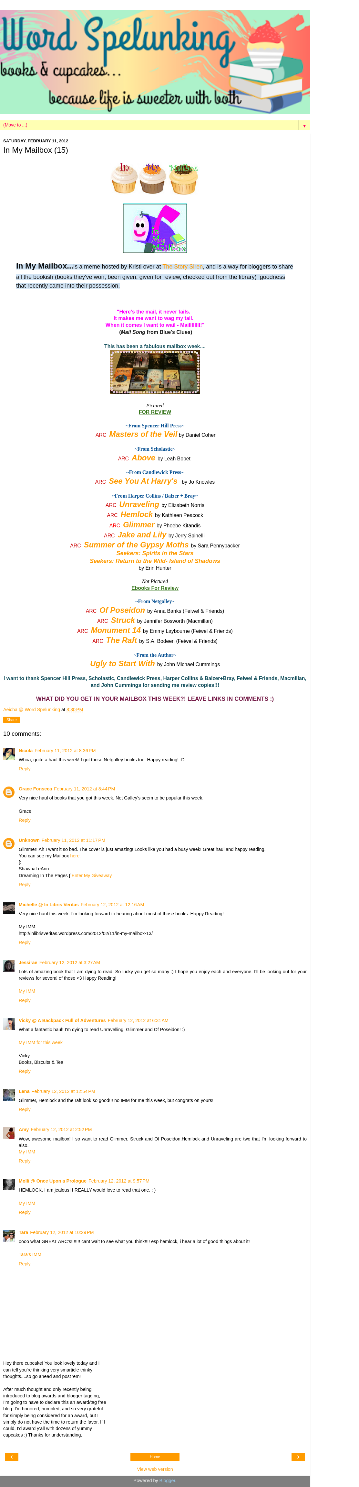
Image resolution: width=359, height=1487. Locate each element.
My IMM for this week (41, 1042)
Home (155, 1457)
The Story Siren (182, 266)
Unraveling (139, 504)
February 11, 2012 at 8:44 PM (84, 788)
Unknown (29, 840)
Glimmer (138, 524)
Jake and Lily (142, 534)
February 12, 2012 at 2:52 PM (61, 1129)
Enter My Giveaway (92, 875)
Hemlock (136, 514)
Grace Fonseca (35, 788)
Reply (25, 768)
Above (143, 457)
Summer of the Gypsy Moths (136, 544)
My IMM (27, 991)
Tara (23, 1232)
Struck (123, 620)
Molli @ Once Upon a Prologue (53, 1181)
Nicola (26, 750)
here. (75, 855)
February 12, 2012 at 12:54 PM (63, 1091)
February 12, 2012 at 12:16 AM (112, 904)
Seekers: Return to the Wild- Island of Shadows (155, 561)
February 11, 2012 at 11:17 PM (73, 840)
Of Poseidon (122, 610)
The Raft (121, 640)
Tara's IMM (30, 1254)
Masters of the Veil (143, 434)
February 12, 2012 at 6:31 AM (138, 1020)
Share (11, 720)
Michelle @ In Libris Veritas (49, 904)
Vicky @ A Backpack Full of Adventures (62, 1020)
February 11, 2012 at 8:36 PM (65, 750)
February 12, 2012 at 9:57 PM (118, 1181)
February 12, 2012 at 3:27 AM (69, 962)
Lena (24, 1091)
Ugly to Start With (122, 663)
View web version (155, 1469)
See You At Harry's (144, 481)
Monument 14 (116, 630)
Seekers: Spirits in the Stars (154, 553)
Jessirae (28, 962)
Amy (24, 1129)
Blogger (167, 1480)
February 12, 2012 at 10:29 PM (62, 1232)
